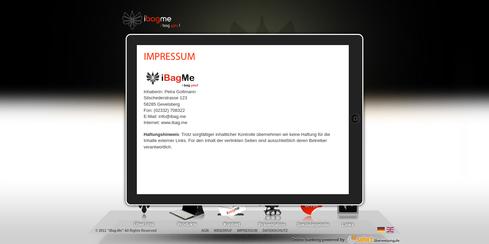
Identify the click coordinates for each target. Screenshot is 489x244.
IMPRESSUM (247, 230)
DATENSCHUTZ (275, 230)
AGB (205, 230)
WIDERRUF (223, 230)
